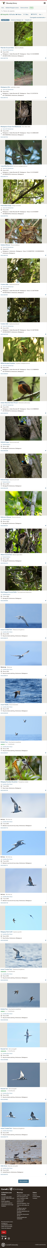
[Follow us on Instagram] (9, 1238)
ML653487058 (4, 334)
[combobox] (24, 11)
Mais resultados (23, 1181)
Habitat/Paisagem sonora (12, 7)
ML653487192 (4, 97)
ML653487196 (4, 58)
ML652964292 (4, 563)
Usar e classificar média (22, 1198)
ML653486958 (4, 413)
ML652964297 (4, 525)
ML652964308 (4, 450)
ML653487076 (4, 255)
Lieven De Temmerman (8, 50)
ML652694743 (4, 1174)
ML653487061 (4, 294)
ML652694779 (4, 1137)
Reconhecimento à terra (7, 1221)
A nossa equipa (36, 1196)
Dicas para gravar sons (22, 1196)
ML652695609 (4, 940)
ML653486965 (4, 373)
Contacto (35, 1198)
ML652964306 (4, 488)
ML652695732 (4, 828)
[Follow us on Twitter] (6, 1238)
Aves (2, 7)
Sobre (35, 1192)
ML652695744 (4, 790)
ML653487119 (4, 176)
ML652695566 (4, 1020)
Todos (31, 7)
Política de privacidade (6, 1226)
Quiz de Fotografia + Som (23, 1203)
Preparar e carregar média (23, 1195)
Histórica (35, 1195)
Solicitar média (20, 1200)
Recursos (20, 1192)
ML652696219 (4, 638)
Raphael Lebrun (6, 444)
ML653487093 (4, 216)
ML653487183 (4, 137)
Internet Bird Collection (6, 1203)
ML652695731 (4, 865)
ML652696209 (4, 713)
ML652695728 (4, 902)
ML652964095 (4, 600)
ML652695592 (4, 980)
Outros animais (24, 7)
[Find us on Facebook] (2, 1238)
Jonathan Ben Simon (7, 632)
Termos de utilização (6, 1228)
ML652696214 (4, 675)
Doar (4, 1232)
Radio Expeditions (5, 1201)
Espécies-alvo (20, 1201)
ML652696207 (4, 753)
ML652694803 (4, 1099)
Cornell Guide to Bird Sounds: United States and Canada (7, 1198)
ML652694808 (4, 1059)
